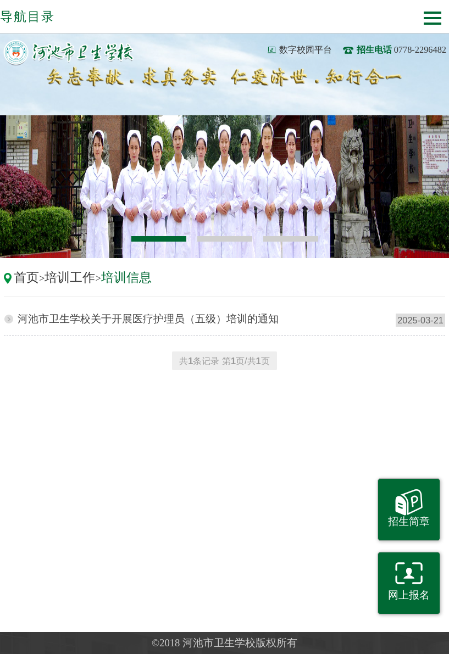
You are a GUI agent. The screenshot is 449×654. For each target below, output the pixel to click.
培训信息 (126, 277)
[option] (224, 186)
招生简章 (409, 521)
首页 (26, 277)
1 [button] (158, 239)
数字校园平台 (305, 49)
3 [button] (290, 239)
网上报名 (409, 595)
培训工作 (70, 277)
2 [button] (224, 239)
